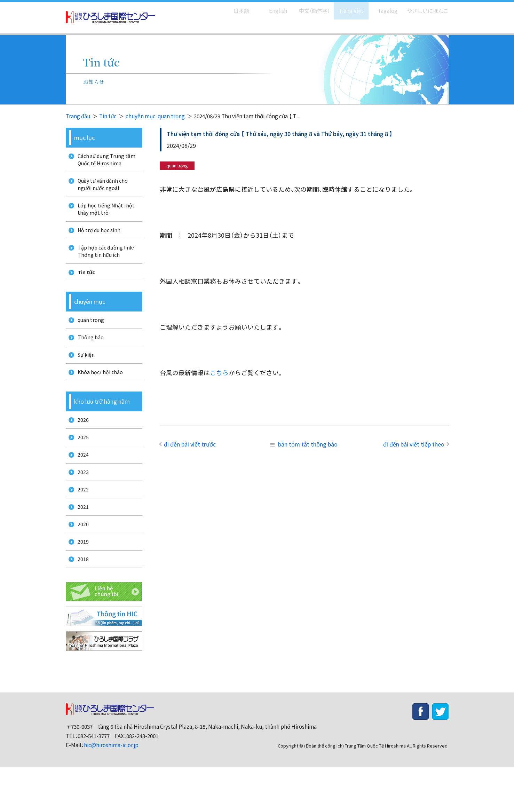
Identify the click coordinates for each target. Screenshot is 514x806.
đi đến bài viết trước (190, 444)
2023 (80, 500)
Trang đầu (78, 116)
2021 (80, 538)
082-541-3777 (94, 774)
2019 (80, 577)
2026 (80, 441)
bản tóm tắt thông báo (304, 444)
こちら (219, 372)
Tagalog (382, 7)
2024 (80, 480)
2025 (80, 461)
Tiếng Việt (346, 7)
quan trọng (88, 334)
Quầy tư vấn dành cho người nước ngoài (101, 188)
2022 (80, 519)
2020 (80, 558)
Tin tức (108, 116)
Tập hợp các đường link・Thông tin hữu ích (105, 261)
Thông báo (88, 353)
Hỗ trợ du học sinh (97, 238)
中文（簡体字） (308, 7)
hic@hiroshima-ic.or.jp (111, 784)
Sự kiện (84, 373)
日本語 (234, 7)
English (270, 7)
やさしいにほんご (425, 7)
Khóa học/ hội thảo (98, 392)
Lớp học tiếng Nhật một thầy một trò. (104, 215)
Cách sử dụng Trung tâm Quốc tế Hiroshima (104, 160)
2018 (80, 596)
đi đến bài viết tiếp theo (413, 444)
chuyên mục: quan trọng (155, 116)
